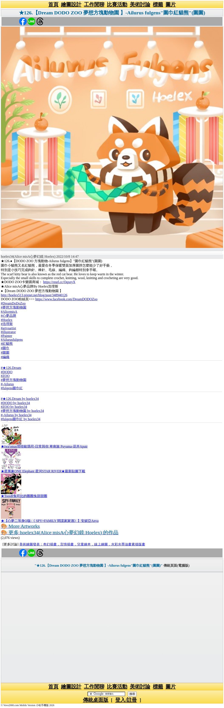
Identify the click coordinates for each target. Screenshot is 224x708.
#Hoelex (6, 320)
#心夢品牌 (8, 315)
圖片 (171, 4)
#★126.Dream (11, 368)
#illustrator (8, 332)
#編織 (5, 357)
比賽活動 (117, 4)
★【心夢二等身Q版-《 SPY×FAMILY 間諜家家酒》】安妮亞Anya (50, 521)
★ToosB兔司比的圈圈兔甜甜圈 (24, 496)
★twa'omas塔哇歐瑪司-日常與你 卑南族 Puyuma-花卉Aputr (44, 446)
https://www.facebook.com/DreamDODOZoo (66, 299)
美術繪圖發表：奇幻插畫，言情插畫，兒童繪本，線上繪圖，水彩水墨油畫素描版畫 (82, 544)
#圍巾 (5, 348)
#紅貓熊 (7, 343)
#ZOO (5, 376)
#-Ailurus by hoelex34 (16, 415)
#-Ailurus (7, 384)
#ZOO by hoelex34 (14, 407)
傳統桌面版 (95, 700)
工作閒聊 (94, 4)
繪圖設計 (71, 4)
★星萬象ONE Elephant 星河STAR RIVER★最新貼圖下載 (43, 471)
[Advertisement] (112, 627)
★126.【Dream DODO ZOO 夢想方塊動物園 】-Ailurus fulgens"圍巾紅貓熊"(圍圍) (112, 12)
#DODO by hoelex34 (15, 403)
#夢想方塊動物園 (13, 307)
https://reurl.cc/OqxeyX (59, 282)
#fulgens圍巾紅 (12, 388)
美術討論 (140, 4)
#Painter (6, 336)
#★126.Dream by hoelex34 (20, 399)
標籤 (158, 4)
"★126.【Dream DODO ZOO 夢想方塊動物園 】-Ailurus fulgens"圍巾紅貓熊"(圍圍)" (99, 565)
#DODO (6, 372)
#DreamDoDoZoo (13, 303)
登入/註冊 (126, 700)
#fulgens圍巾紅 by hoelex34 (20, 419)
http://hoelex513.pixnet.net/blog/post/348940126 (34, 295)
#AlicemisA (9, 311)
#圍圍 (5, 352)
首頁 (53, 4)
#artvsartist (8, 328)
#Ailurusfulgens (12, 339)
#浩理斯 (7, 324)
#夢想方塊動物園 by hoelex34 (22, 411)
